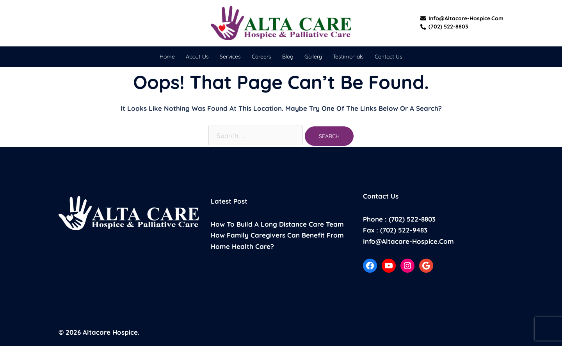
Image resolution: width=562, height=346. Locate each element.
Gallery (313, 56)
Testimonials (348, 56)
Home (167, 56)
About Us (197, 56)
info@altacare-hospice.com (461, 19)
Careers (261, 56)
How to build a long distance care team (277, 224)
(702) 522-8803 (444, 27)
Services (230, 56)
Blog (287, 56)
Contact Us (388, 56)
